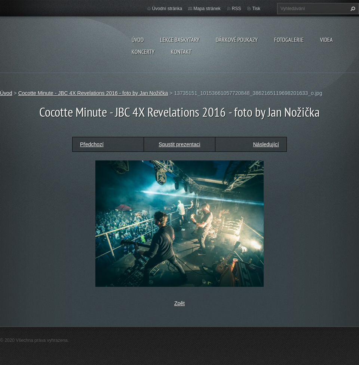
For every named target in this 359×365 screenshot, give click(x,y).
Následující (266, 144)
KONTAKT (181, 51)
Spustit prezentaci (179, 144)
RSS (236, 8)
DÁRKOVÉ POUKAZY (237, 39)
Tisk (256, 8)
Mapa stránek (207, 8)
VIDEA (326, 39)
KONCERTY (143, 51)
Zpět (179, 303)
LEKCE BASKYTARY (179, 39)
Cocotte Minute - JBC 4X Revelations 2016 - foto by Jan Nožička (93, 93)
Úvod (138, 39)
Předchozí (92, 144)
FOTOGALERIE (289, 39)
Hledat (352, 8)
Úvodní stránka (167, 8)
